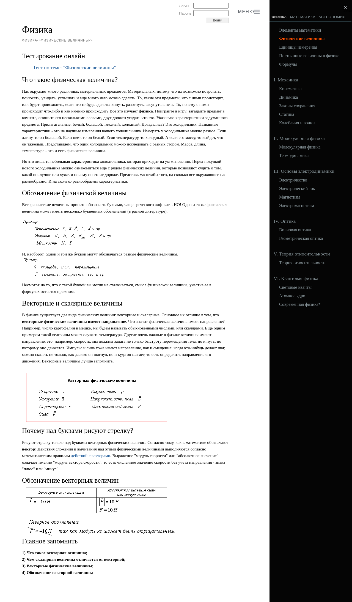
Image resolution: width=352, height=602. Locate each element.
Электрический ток (297, 188)
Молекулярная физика (299, 147)
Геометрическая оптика (301, 238)
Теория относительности (302, 263)
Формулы (288, 64)
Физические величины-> (67, 40)
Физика (279, 17)
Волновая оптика (295, 230)
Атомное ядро (292, 296)
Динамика (288, 97)
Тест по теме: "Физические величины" (74, 67)
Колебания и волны (297, 123)
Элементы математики (300, 30)
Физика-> (31, 40)
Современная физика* (300, 304)
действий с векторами (90, 455)
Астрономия (332, 17)
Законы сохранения (297, 106)
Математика (302, 17)
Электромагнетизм (296, 206)
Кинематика (290, 89)
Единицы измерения (298, 47)
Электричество (293, 180)
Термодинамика (294, 155)
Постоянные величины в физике (309, 56)
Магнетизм (289, 197)
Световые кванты (295, 287)
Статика (286, 114)
